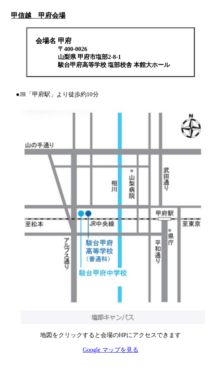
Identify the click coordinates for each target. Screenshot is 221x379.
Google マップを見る (110, 350)
